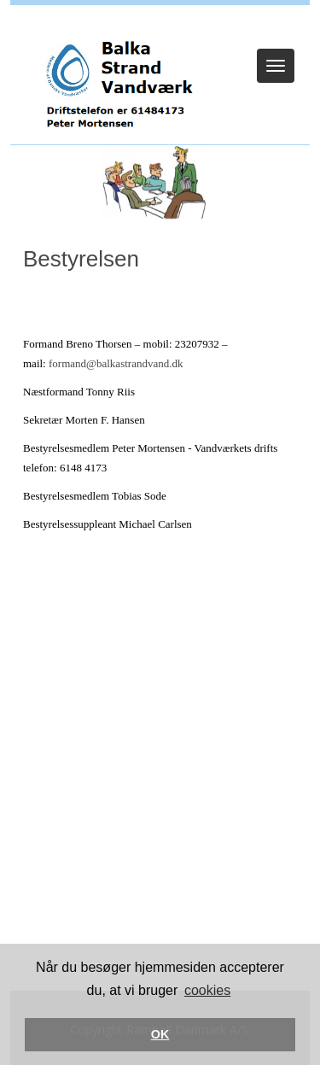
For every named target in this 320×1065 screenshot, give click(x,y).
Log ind (160, 27)
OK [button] (160, 1034)
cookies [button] (207, 990)
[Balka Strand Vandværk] (110, 79)
